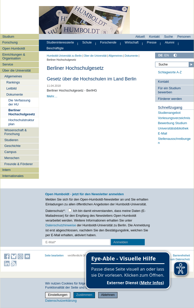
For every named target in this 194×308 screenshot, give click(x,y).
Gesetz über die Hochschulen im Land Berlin (91, 78)
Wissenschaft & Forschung (15, 132)
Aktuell (140, 36)
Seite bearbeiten (54, 255)
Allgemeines (13, 76)
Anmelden (120, 242)
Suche (168, 36)
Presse (151, 42)
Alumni (169, 42)
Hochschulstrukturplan (21, 122)
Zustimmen (84, 295)
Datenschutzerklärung (61, 300)
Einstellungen (57, 295)
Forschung (9, 42)
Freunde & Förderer (18, 164)
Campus (10, 152)
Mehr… (52, 96)
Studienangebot (169, 113)
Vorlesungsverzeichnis (174, 118)
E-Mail (162, 133)
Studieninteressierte (60, 42)
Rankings (13, 82)
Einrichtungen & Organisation (13, 56)
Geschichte (12, 146)
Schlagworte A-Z (170, 72)
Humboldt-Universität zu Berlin (64, 55)
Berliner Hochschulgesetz (21, 112)
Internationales (12, 176)
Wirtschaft (132, 42)
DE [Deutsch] (160, 55)
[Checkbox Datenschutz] (69, 210)
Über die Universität (16, 70)
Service (7, 64)
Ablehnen (108, 295)
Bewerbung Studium (172, 123)
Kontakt (154, 36)
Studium (8, 36)
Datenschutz (183, 259)
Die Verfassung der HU (19, 102)
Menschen (11, 158)
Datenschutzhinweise (60, 225)
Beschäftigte (55, 48)
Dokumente (14, 94)
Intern (6, 170)
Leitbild (11, 88)
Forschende (108, 42)
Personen (184, 36)
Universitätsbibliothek (173, 128)
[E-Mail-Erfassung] (76, 242)
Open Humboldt (13, 48)
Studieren (11, 140)
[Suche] (174, 64)
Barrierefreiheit (181, 255)
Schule (87, 42)
